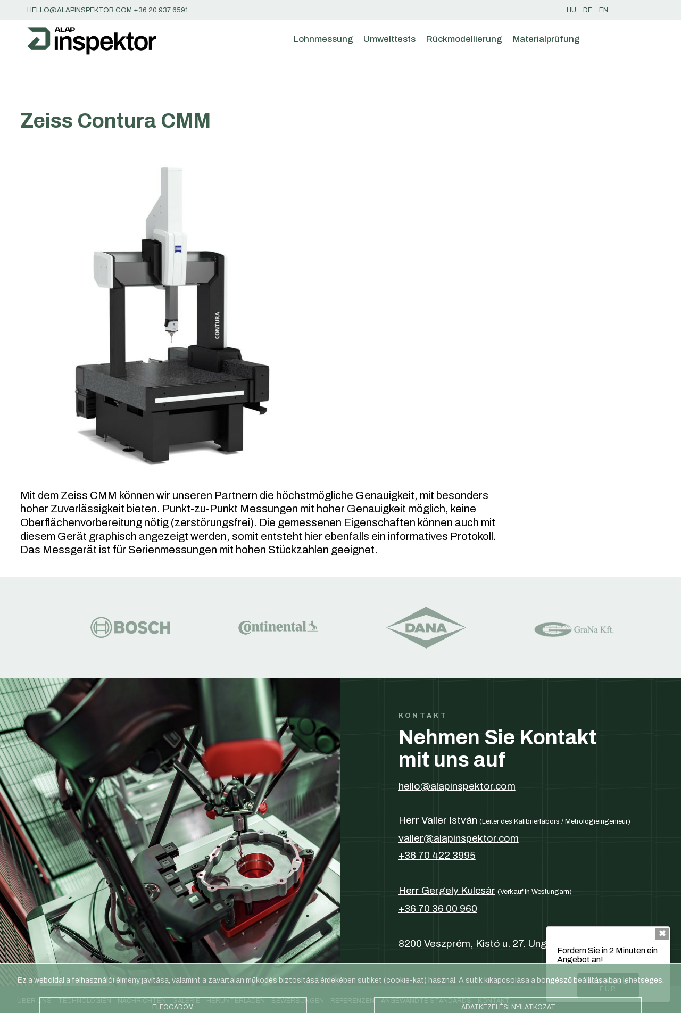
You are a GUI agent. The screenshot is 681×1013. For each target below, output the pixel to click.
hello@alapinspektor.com (457, 786)
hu (571, 10)
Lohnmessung (323, 39)
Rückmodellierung (464, 39)
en (603, 10)
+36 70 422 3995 (437, 855)
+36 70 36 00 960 (437, 908)
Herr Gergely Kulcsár (446, 890)
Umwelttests (389, 39)
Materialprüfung (546, 39)
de (587, 10)
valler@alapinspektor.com (458, 838)
